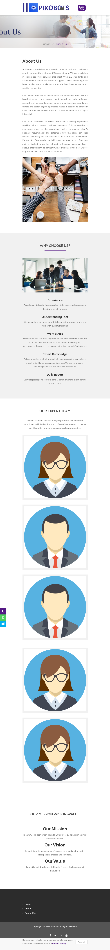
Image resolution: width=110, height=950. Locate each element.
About (28, 908)
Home (48, 44)
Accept (81, 942)
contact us (30, 913)
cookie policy (59, 943)
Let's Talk (81, 8)
